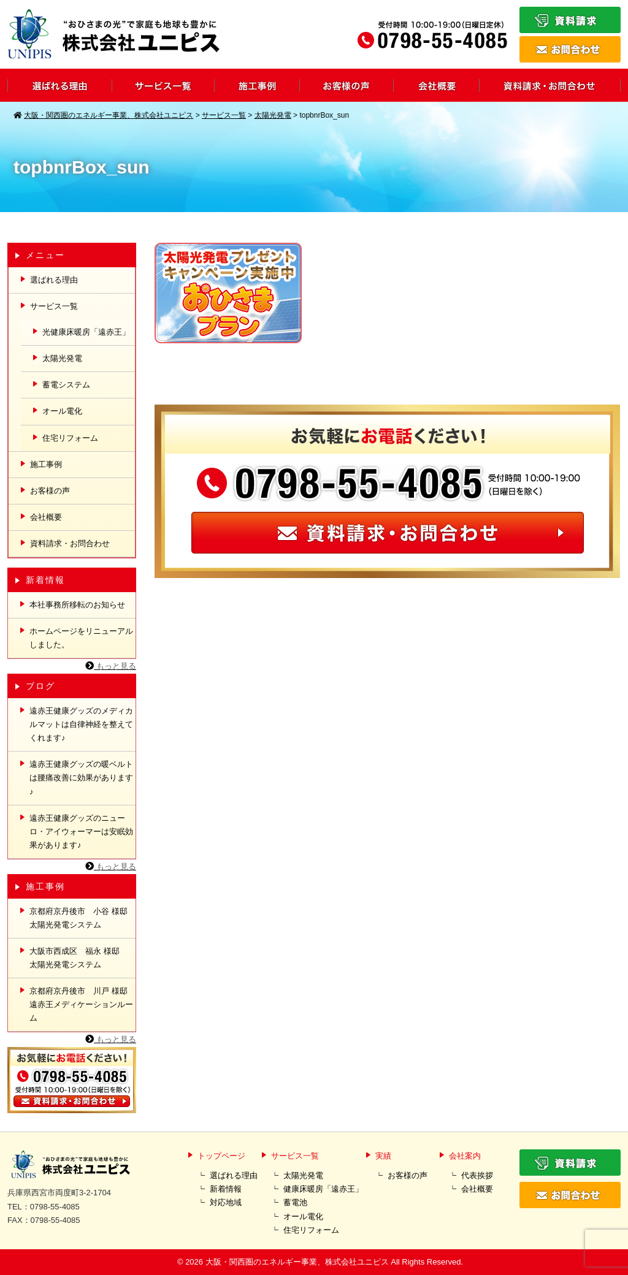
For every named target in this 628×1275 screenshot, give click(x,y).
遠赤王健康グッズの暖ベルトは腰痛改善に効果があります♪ (81, 777)
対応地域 (226, 1202)
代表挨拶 (477, 1175)
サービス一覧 (54, 306)
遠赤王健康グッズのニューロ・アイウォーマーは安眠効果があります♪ (81, 831)
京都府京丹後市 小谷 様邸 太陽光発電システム (82, 918)
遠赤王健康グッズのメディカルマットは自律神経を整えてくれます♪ (81, 724)
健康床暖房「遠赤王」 (323, 1188)
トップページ (221, 1155)
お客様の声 (50, 490)
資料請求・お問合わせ (70, 543)
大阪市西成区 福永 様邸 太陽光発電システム (78, 957)
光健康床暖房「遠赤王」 (86, 332)
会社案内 (465, 1155)
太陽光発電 (62, 358)
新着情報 (226, 1188)
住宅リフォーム (70, 438)
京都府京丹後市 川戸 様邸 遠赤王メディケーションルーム (82, 1004)
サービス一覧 (295, 1155)
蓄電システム (66, 384)
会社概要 (46, 517)
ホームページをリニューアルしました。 (81, 637)
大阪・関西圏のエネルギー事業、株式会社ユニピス (297, 1261)
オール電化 (62, 411)
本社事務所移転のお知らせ (77, 604)
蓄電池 (295, 1202)
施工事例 (46, 464)
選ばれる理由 (54, 279)
